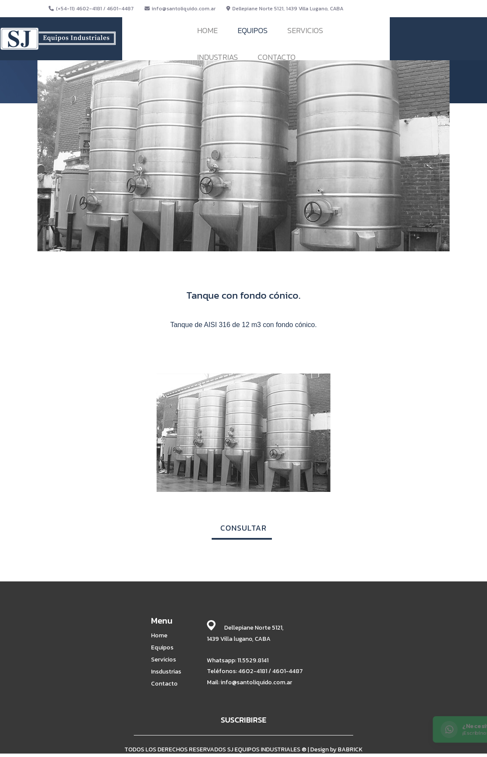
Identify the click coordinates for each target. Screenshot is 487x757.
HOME (207, 30)
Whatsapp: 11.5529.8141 (237, 660)
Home (159, 635)
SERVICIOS (305, 30)
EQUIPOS (252, 30)
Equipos (162, 647)
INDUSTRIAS (217, 57)
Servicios (163, 659)
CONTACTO (277, 57)
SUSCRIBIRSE (243, 720)
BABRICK (350, 749)
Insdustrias (166, 671)
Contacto (164, 684)
